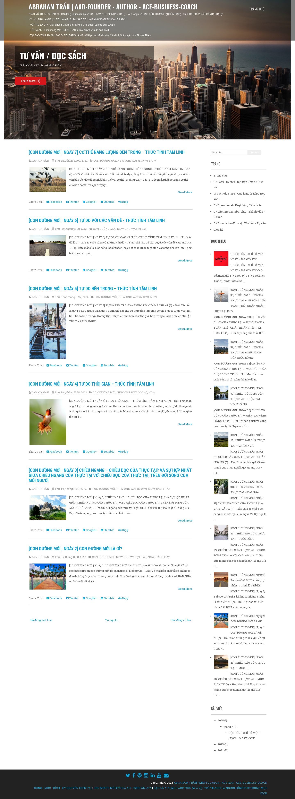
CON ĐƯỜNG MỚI (104, 160)
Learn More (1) (30, 81)
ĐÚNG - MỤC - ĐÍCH (47, 788)
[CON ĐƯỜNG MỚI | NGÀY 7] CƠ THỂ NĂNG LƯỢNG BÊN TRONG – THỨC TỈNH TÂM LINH (107, 152)
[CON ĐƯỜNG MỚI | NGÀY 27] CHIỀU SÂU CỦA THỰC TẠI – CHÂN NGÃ (248, 440)
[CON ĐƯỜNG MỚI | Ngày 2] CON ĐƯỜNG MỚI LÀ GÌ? (75, 548)
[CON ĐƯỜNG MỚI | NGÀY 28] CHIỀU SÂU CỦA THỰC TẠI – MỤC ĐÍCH (248, 662)
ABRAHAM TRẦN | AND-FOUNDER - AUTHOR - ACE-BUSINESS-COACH (113, 6)
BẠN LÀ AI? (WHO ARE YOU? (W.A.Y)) (177, 788)
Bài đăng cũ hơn (181, 620)
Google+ (90, 202)
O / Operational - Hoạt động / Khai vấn (238, 205)
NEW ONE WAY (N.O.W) (132, 160)
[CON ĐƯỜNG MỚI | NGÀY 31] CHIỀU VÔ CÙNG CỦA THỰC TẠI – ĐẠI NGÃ (246, 487)
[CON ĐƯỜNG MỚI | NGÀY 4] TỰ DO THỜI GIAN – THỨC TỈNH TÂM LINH (91, 384)
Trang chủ (256, 9)
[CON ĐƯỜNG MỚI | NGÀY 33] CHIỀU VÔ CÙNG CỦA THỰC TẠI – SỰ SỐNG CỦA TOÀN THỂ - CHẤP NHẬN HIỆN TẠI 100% (240, 300)
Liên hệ (218, 229)
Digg (123, 202)
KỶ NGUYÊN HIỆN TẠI (77, 788)
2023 (221, 744)
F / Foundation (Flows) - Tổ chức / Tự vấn (240, 223)
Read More (185, 192)
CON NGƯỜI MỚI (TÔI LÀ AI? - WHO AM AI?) (123, 788)
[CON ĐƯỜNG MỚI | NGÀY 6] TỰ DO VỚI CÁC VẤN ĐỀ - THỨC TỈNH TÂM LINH (97, 220)
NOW (152, 160)
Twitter (72, 202)
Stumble (107, 202)
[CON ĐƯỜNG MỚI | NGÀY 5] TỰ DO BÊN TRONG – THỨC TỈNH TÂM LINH (93, 288)
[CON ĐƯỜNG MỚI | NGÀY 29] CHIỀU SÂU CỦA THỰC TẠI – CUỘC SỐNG (248, 533)
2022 (221, 750)
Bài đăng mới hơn (41, 620)
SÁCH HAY (163, 489)
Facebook (54, 202)
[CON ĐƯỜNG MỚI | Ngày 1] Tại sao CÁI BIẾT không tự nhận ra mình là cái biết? (247, 580)
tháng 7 (229, 727)
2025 (221, 720)
